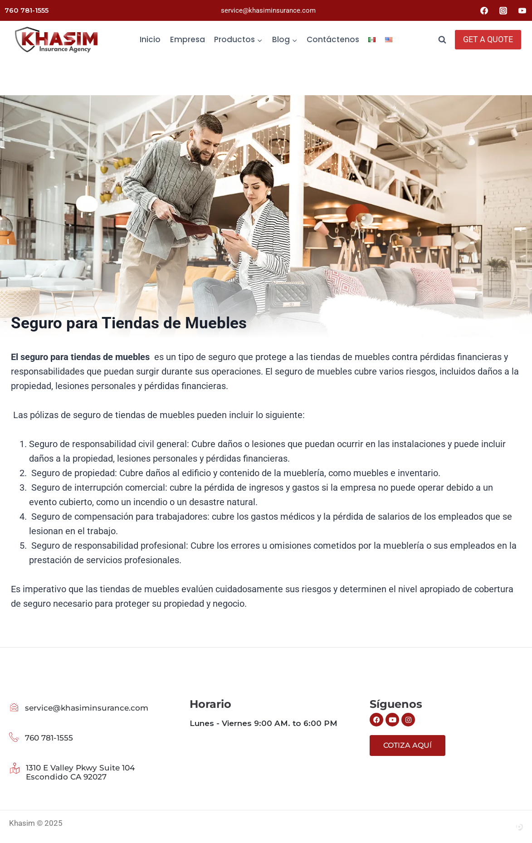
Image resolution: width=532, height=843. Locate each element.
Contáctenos (333, 39)
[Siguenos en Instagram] (408, 719)
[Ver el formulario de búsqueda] (442, 40)
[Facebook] (484, 10)
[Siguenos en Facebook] (376, 719)
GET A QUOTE (488, 39)
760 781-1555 (27, 10)
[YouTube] (522, 10)
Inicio (150, 39)
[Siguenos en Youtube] (392, 719)
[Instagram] (503, 10)
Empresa (187, 39)
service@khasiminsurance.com (268, 10)
